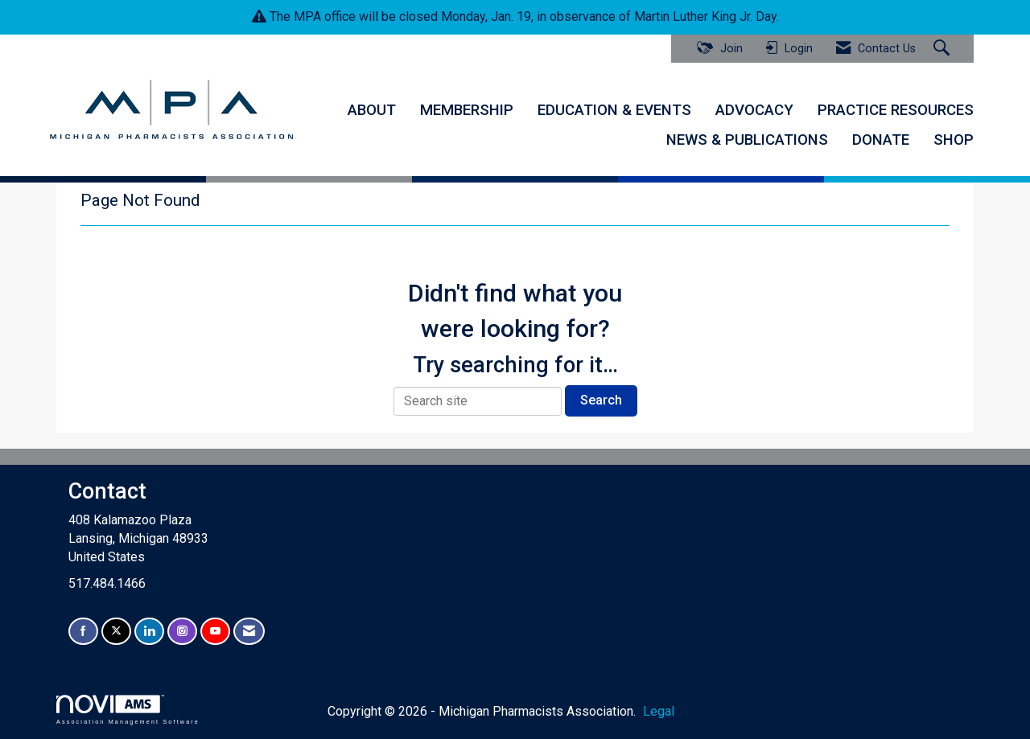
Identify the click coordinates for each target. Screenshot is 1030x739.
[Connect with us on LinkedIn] (149, 632)
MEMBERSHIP (466, 110)
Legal (658, 711)
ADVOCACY (754, 110)
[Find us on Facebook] (83, 632)
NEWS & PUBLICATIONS (747, 140)
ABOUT (372, 110)
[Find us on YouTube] (215, 632)
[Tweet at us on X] (116, 632)
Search (601, 400)
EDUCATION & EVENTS (614, 110)
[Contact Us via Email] (249, 632)
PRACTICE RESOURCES (896, 110)
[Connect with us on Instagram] (182, 632)
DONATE (880, 140)
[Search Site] (943, 49)
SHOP (953, 140)
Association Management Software (128, 710)
